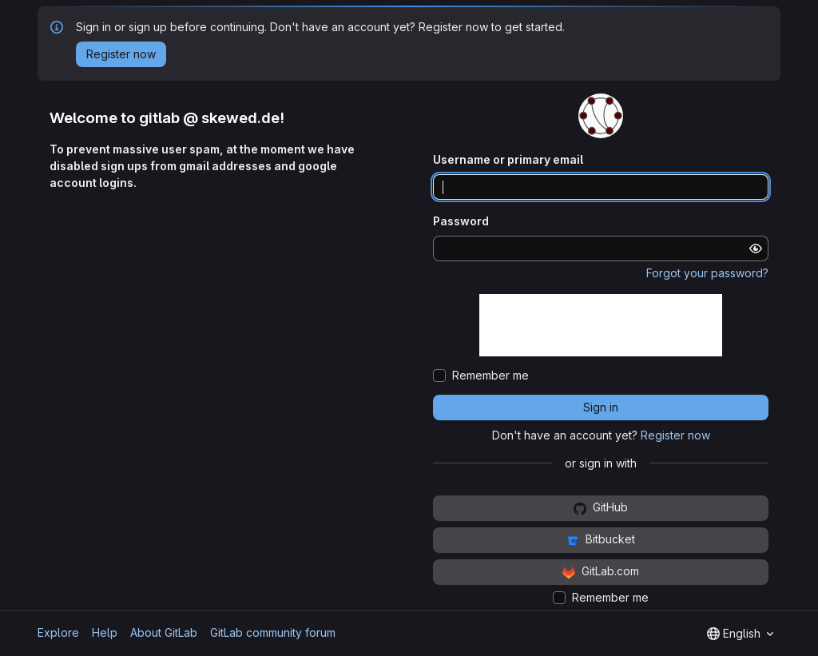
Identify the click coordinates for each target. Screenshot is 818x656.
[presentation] (600, 325)
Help (104, 632)
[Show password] (755, 248)
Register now (675, 435)
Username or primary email (508, 159)
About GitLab (163, 632)
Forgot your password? (707, 273)
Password (461, 221)
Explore (58, 632)
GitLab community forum (273, 632)
